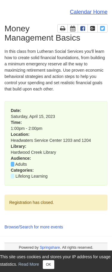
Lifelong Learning (32, 176)
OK (48, 264)
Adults (21, 164)
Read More (28, 264)
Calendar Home (89, 12)
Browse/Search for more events (33, 227)
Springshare (50, 247)
